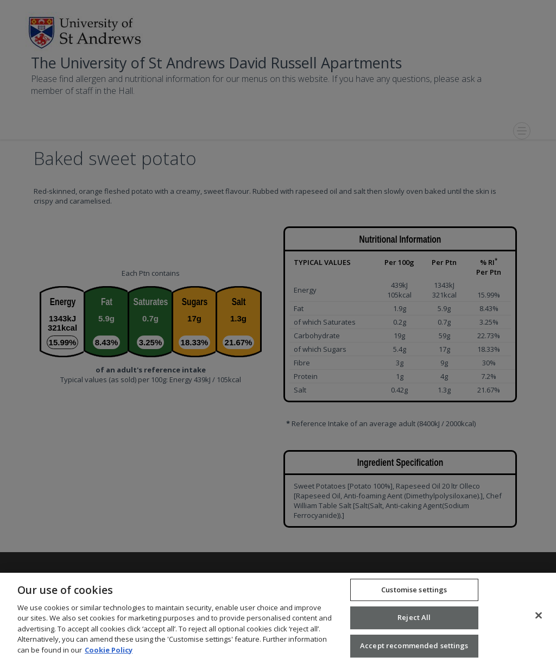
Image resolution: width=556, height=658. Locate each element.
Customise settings (414, 595)
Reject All (414, 623)
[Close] (539, 621)
